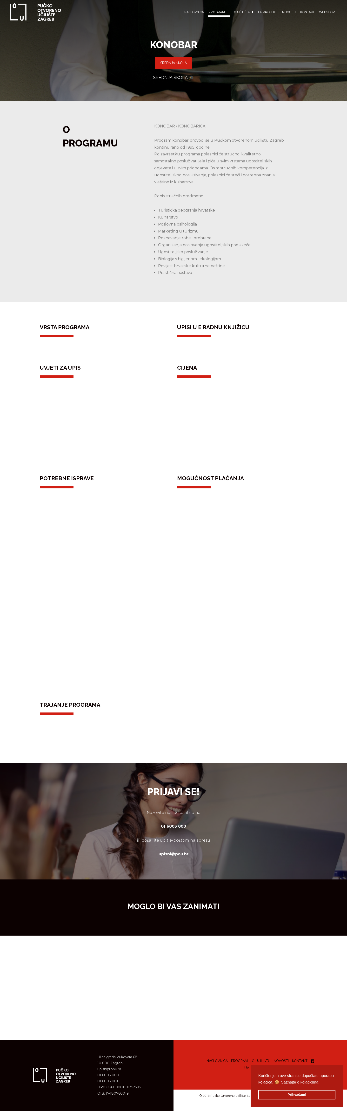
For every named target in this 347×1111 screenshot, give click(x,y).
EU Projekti (268, 12)
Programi (239, 1061)
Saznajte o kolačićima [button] (299, 1082)
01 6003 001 (107, 1081)
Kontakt (307, 12)
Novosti (289, 12)
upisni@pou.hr (109, 1069)
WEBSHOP (327, 12)
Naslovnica (194, 12)
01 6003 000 (108, 1075)
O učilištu (261, 1061)
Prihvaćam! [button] (296, 1095)
